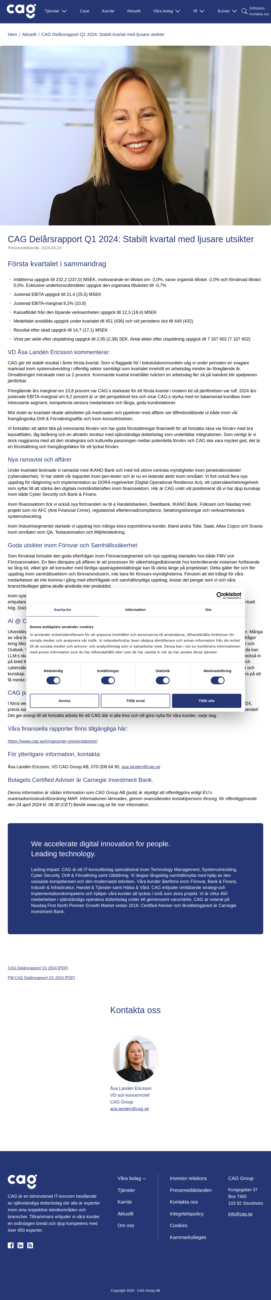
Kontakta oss (259, 14)
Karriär (108, 11)
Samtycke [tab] (62, 609)
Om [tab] (208, 609)
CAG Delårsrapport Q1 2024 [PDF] (38, 968)
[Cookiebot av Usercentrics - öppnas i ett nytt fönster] (220, 595)
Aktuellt (134, 11)
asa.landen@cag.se (141, 766)
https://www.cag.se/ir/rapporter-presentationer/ (52, 741)
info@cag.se (240, 1214)
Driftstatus (257, 8)
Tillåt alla (206, 701)
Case (84, 11)
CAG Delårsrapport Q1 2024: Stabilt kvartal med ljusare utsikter (103, 34)
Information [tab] (135, 609)
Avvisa (64, 701)
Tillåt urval (135, 701)
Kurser (228, 11)
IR (199, 11)
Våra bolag (167, 11)
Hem (12, 34)
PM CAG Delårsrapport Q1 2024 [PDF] (41, 978)
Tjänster (56, 11)
